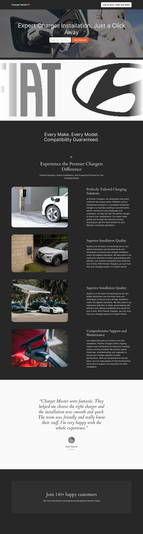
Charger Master (20, 4)
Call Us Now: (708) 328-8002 (116, 5)
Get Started (80, 40)
